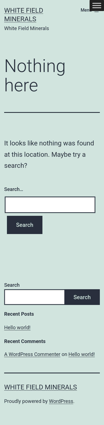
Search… (13, 189)
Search (12, 285)
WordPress (61, 401)
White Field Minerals (40, 387)
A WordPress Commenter (32, 354)
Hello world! (17, 327)
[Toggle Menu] (96, 5)
